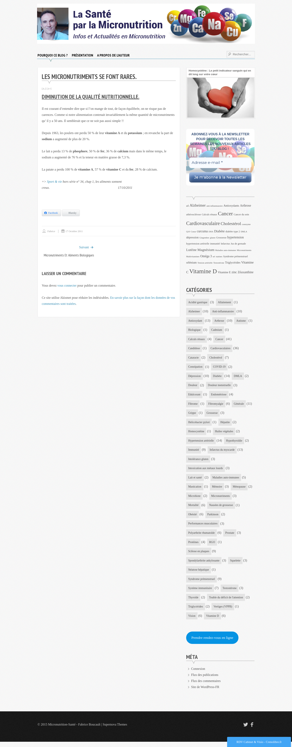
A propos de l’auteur (113, 55)
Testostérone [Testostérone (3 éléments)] (218, 263)
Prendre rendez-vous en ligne (212, 643)
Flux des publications (205, 680)
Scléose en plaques (199, 555)
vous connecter (67, 285)
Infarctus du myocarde (222, 452)
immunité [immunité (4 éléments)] (215, 243)
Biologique (214, 330)
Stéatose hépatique (198, 573)
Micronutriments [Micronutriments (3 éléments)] (244, 250)
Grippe (215, 414)
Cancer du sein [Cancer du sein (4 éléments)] (241, 214)
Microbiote (218, 498)
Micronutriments (197, 508)
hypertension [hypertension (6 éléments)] (235, 237)
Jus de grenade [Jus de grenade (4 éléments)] (238, 243)
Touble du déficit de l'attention (226, 602)
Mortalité (223, 508)
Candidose (194, 349)
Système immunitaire (200, 592)
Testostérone (230, 592)
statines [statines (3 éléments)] (219, 256)
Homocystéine (196, 433)
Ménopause (194, 498)
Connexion (198, 674)
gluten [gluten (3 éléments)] (212, 238)
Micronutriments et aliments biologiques (68, 255)
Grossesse (234, 414)
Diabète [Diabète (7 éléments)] (219, 231)
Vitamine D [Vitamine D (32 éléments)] (203, 271)
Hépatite (225, 424)
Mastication (195, 489)
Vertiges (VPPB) (223, 611)
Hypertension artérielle (201, 442)
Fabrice (51, 231)
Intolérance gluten (198, 461)
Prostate (230, 536)
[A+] (49, 88)
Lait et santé (195, 480)
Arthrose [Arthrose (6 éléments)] (245, 205)
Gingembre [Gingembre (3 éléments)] (204, 238)
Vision (192, 620)
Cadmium (237, 330)
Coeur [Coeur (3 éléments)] (193, 232)
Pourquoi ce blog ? (53, 55)
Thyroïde (193, 602)
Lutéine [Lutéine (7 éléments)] (191, 250)
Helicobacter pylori (199, 424)
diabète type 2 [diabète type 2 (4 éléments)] (232, 231)
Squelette (236, 564)
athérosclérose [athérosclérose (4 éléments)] (193, 214)
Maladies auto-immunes (226, 480)
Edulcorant (194, 395)
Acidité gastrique (198, 302)
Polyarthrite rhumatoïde (201, 536)
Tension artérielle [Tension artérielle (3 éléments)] (205, 263)
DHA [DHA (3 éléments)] (211, 232)
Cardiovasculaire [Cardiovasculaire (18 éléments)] (203, 223)
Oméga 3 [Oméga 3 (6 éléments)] (206, 256)
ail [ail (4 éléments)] (187, 205)
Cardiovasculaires (221, 349)
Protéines (193, 545)
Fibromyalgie (216, 405)
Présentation (82, 55)
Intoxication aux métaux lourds (206, 470)
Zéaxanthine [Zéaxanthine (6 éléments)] (245, 272)
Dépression (194, 377)
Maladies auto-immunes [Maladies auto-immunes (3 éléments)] (225, 250)
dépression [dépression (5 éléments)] (192, 237)
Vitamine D (212, 620)
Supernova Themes (115, 729)
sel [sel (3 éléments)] (214, 256)
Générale (193, 414)
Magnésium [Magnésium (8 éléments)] (206, 250)
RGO (212, 545)
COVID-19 (220, 367)
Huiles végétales (224, 433)
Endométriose (219, 395)
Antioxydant (195, 320)
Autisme (193, 330)
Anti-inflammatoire (224, 311)
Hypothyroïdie (235, 442)
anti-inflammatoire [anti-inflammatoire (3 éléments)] (214, 206)
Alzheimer (194, 311)
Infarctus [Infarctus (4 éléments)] (225, 243)
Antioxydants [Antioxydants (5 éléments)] (231, 205)
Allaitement (225, 302)
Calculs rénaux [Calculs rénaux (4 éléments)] (209, 214)
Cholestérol (216, 358)
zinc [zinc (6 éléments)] (234, 272)
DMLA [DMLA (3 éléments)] (244, 232)
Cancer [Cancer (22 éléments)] (225, 214)
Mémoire (217, 489)
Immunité (193, 452)
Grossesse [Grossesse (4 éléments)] (221, 237)
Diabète (217, 377)
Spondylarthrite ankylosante (204, 564)
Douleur (193, 386)
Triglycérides (195, 611)
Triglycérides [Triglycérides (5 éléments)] (232, 262)
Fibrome (193, 405)
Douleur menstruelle (220, 386)
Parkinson (194, 527)
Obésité (227, 517)
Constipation (195, 367)
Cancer (220, 339)
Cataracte (193, 358)
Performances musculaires (225, 527)
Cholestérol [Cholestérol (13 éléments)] (231, 223)
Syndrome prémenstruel (201, 583)
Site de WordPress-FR (205, 692)
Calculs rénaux (196, 339)
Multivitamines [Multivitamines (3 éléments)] (192, 256)
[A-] (44, 88)
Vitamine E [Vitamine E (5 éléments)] (224, 272)
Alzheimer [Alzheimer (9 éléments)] (198, 205)
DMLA (238, 377)
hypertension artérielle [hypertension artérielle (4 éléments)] (197, 243)
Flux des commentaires (206, 686)
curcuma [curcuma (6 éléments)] (202, 231)
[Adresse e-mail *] (220, 162)
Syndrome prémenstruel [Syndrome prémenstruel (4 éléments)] (235, 256)
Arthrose (220, 320)
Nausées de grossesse (200, 517)
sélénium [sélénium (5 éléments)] (191, 262)
